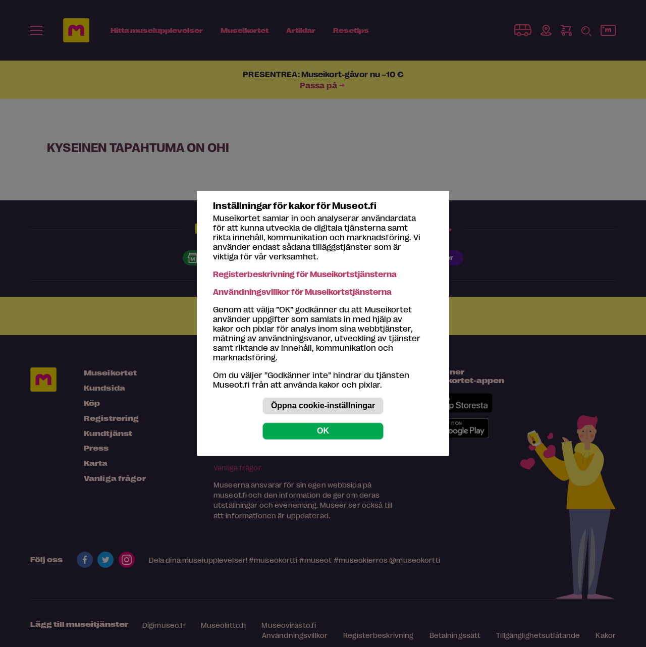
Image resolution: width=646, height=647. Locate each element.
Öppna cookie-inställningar (323, 406)
